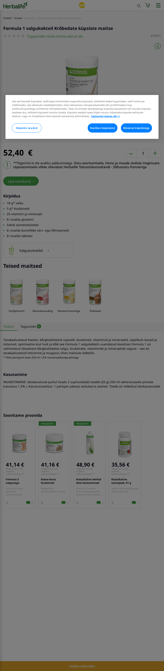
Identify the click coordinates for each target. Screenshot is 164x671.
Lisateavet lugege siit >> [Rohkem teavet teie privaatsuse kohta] (105, 116)
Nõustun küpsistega (136, 128)
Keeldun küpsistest (102, 128)
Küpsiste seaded (27, 128)
